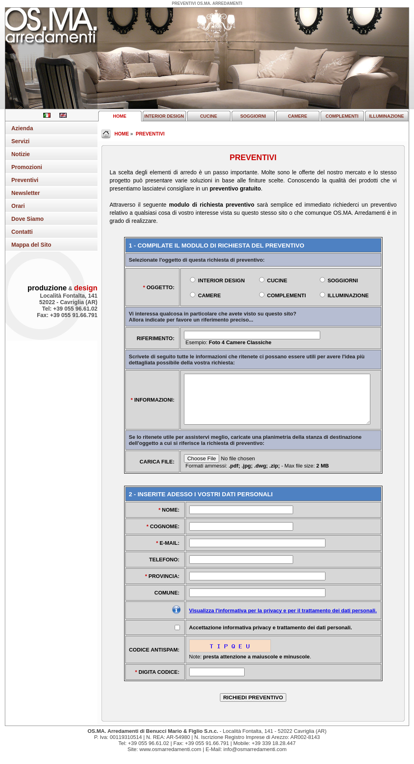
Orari (18, 206)
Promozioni (26, 167)
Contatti (22, 232)
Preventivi (24, 180)
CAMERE (297, 116)
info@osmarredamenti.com (255, 759)
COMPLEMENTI (341, 116)
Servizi (20, 141)
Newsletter (25, 193)
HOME (120, 116)
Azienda (22, 128)
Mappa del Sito (31, 244)
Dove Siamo (27, 219)
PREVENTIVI (150, 134)
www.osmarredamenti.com (170, 759)
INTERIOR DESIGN (164, 116)
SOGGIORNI (253, 116)
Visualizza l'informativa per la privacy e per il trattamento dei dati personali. (283, 620)
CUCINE (208, 116)
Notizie (20, 154)
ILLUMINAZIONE (386, 116)
